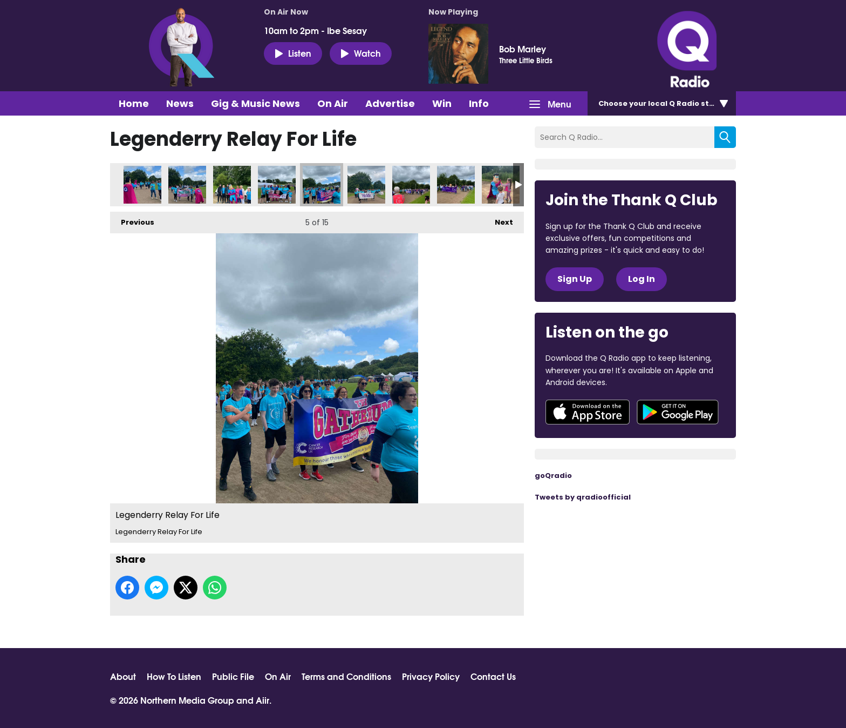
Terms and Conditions (346, 676)
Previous (132, 219)
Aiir (262, 699)
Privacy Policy (431, 676)
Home (134, 103)
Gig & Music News (255, 103)
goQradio (553, 475)
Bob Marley (522, 48)
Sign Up (574, 279)
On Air (332, 103)
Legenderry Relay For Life (142, 185)
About (123, 676)
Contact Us (493, 676)
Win (442, 103)
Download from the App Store (587, 412)
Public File (233, 676)
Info (479, 103)
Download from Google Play (678, 412)
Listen (293, 53)
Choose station (664, 103)
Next (498, 219)
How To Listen (174, 676)
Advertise (390, 103)
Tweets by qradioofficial (583, 497)
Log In (641, 279)
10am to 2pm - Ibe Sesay (315, 30)
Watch (360, 53)
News (180, 103)
